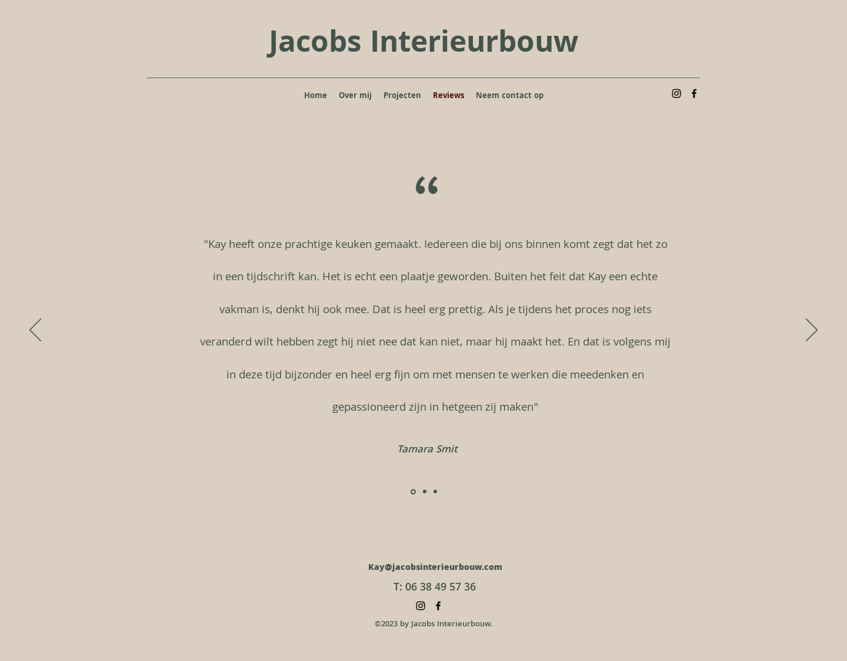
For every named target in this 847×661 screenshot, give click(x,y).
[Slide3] (435, 492)
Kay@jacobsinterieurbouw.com (435, 568)
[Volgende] (812, 330)
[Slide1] (413, 491)
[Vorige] (35, 330)
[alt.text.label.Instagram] (676, 93)
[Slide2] (424, 492)
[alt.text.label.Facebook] (694, 93)
